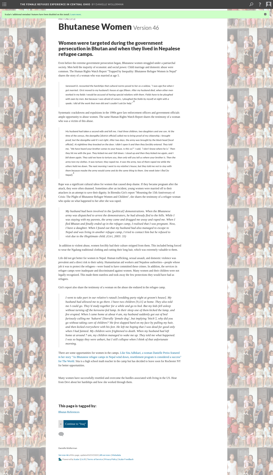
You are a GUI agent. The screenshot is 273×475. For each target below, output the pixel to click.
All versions (105, 455)
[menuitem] (4, 4)
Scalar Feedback (125, 459)
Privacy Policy (110, 459)
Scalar (76, 459)
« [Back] (61, 423)
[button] (260, 4)
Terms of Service (95, 459)
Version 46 (63, 455)
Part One (63, 19)
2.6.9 (82, 459)
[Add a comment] (62, 434)
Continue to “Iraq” (75, 423)
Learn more (75, 14)
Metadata (116, 455)
